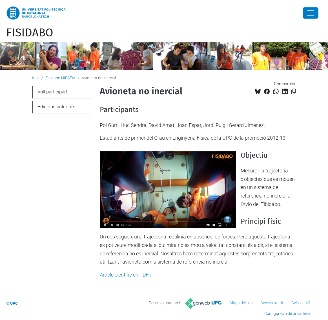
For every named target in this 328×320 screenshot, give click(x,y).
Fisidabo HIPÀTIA (60, 78)
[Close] (310, 13)
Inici (35, 78)
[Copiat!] (293, 91)
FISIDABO (29, 33)
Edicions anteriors (56, 106)
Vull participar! (52, 92)
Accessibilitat (271, 303)
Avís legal (299, 303)
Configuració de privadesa (287, 313)
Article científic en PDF (124, 275)
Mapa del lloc (241, 303)
